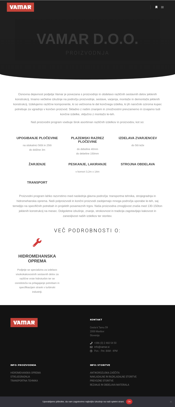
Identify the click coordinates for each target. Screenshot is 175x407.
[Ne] (170, 401)
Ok (129, 401)
